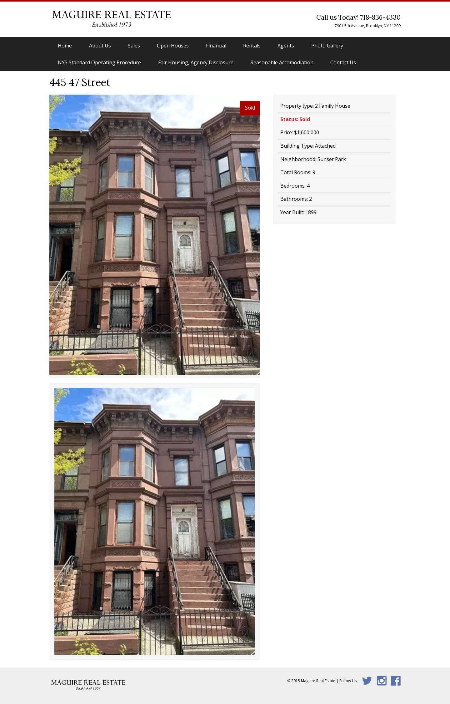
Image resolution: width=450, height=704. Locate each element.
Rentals (252, 45)
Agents (286, 45)
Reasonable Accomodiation (281, 62)
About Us (100, 45)
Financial (216, 45)
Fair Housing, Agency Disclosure (195, 62)
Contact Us (343, 62)
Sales (134, 45)
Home (65, 45)
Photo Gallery (327, 45)
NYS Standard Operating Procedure (99, 62)
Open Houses (173, 45)
